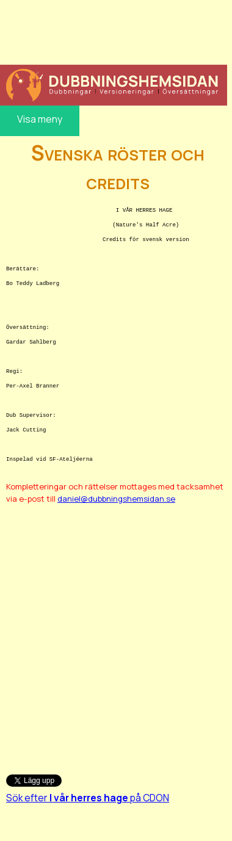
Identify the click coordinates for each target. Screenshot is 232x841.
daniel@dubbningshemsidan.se (116, 498)
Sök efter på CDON (87, 797)
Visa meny (39, 119)
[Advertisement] (112, 30)
